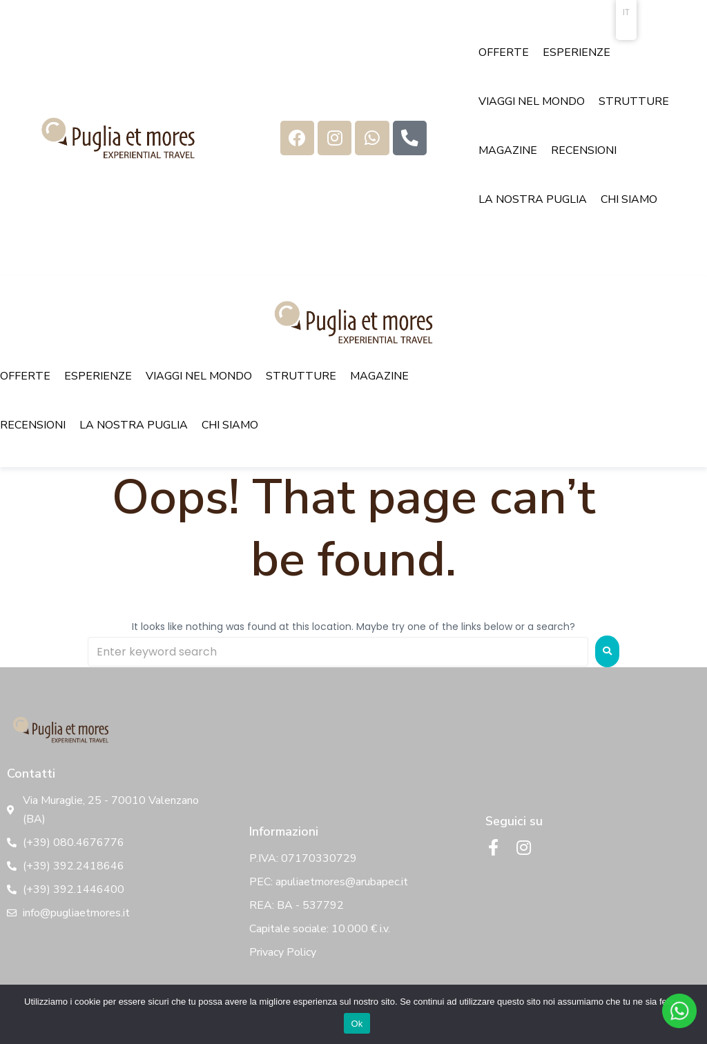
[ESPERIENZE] (576, 52)
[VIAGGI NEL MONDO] (531, 101)
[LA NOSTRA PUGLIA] (532, 199)
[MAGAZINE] (507, 150)
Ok (356, 1023)
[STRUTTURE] (634, 101)
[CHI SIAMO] (629, 199)
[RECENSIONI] (584, 150)
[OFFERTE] (503, 52)
